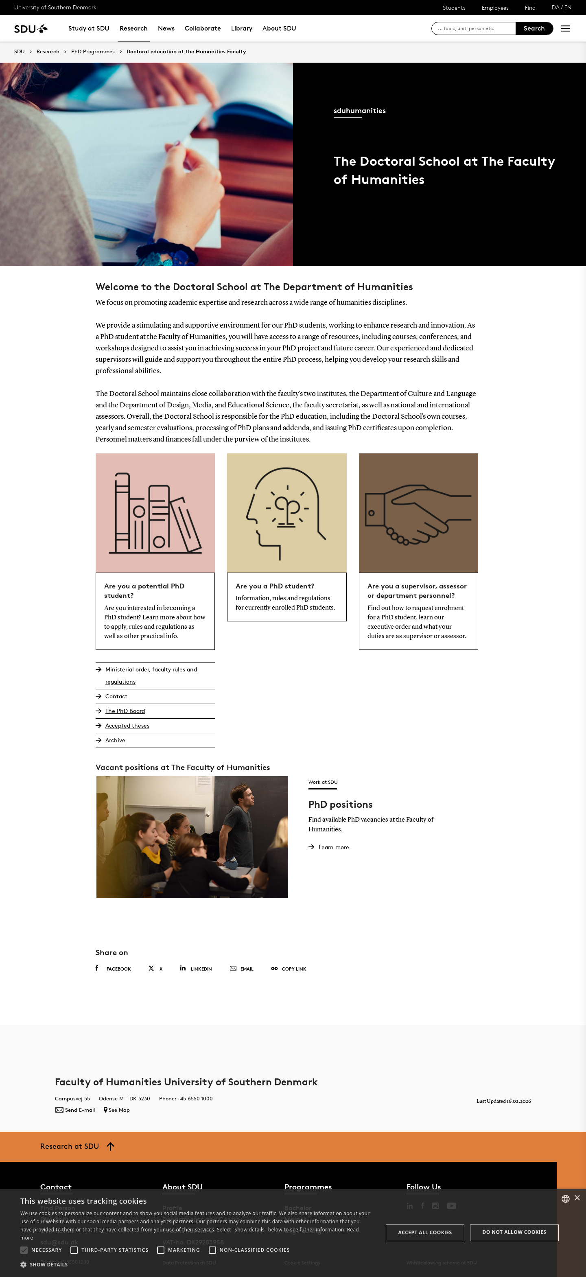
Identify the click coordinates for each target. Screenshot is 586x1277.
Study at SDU (88, 28)
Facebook (113, 968)
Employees (495, 7)
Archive (115, 740)
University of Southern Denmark (55, 7)
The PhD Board (125, 710)
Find (530, 7)
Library (241, 28)
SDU (19, 51)
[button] (24, 1250)
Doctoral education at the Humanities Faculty (186, 52)
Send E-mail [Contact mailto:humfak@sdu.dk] (75, 1109)
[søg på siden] (477, 28)
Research (134, 28)
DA (556, 7)
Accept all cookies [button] (425, 1232)
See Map (117, 1109)
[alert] (293, 1233)
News (166, 28)
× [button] (577, 1198)
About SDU (279, 28)
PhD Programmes (93, 52)
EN (568, 7)
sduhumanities (360, 110)
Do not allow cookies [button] (515, 1232)
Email (242, 969)
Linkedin (196, 968)
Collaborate (203, 28)
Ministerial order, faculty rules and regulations (151, 675)
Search (534, 28)
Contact (116, 696)
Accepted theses (127, 725)
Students (454, 7)
